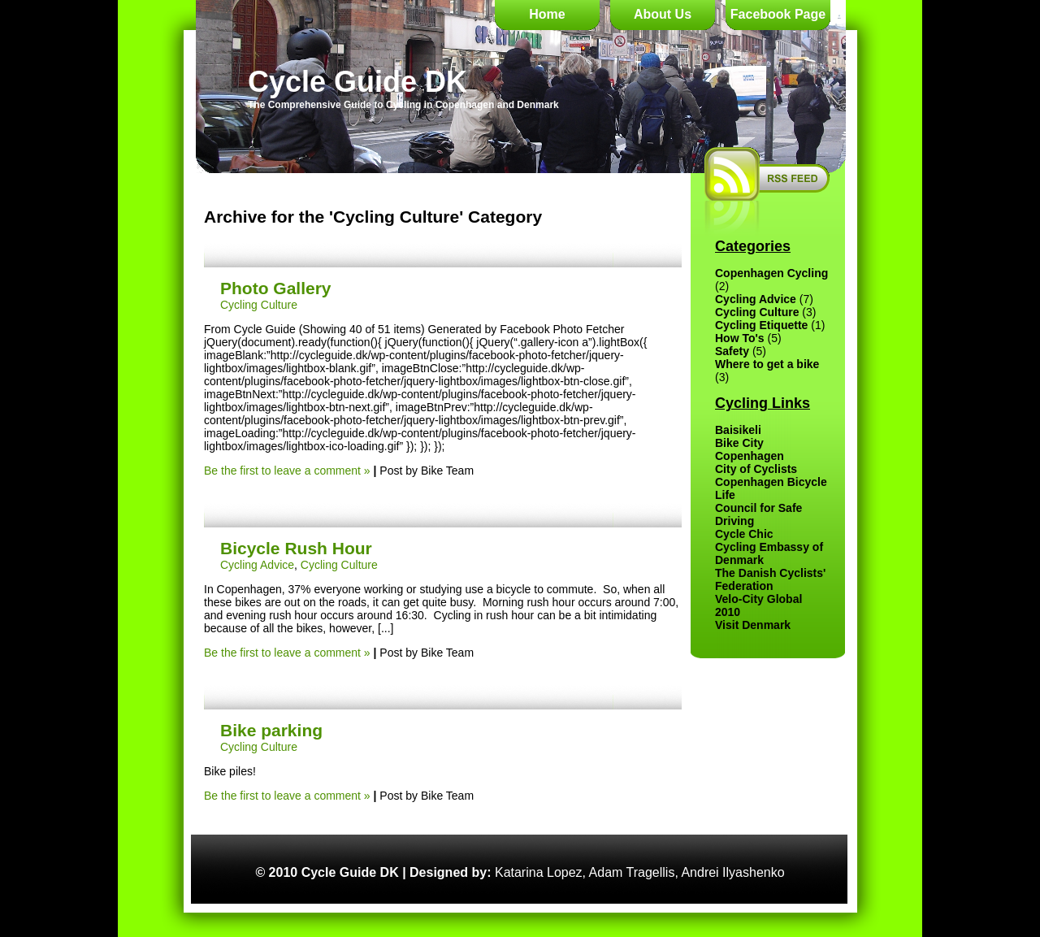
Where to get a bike (767, 364)
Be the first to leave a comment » (287, 470)
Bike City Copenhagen (749, 449)
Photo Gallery (276, 288)
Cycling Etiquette (761, 325)
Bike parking (271, 730)
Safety (732, 351)
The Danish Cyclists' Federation (770, 579)
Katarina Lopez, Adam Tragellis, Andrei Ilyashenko (640, 872)
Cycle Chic (744, 533)
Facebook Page (778, 14)
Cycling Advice (257, 564)
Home (547, 14)
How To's (740, 338)
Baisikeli (738, 429)
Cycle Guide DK (357, 81)
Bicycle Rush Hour (296, 548)
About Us (662, 14)
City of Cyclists (756, 468)
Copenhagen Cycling (771, 273)
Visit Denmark (753, 624)
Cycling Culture (258, 304)
